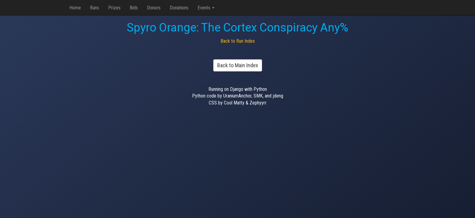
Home (75, 8)
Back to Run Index (238, 41)
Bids (134, 8)
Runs (94, 8)
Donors (154, 8)
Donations (179, 8)
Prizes (114, 8)
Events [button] (206, 8)
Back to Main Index (237, 65)
